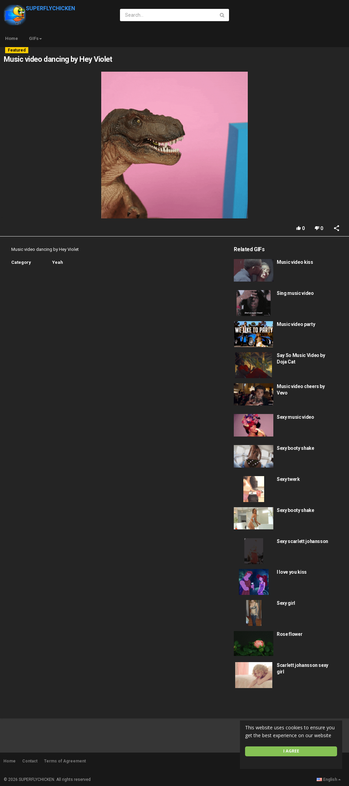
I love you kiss (292, 572)
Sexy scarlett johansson (302, 541)
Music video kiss (295, 262)
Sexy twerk (288, 479)
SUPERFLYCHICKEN (39, 8)
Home (11, 38)
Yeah (57, 262)
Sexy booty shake (295, 448)
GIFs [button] (35, 38)
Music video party (296, 324)
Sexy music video (295, 417)
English (329, 779)
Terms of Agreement (65, 761)
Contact (29, 761)
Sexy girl (286, 603)
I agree (291, 751)
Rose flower (289, 634)
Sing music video (295, 293)
